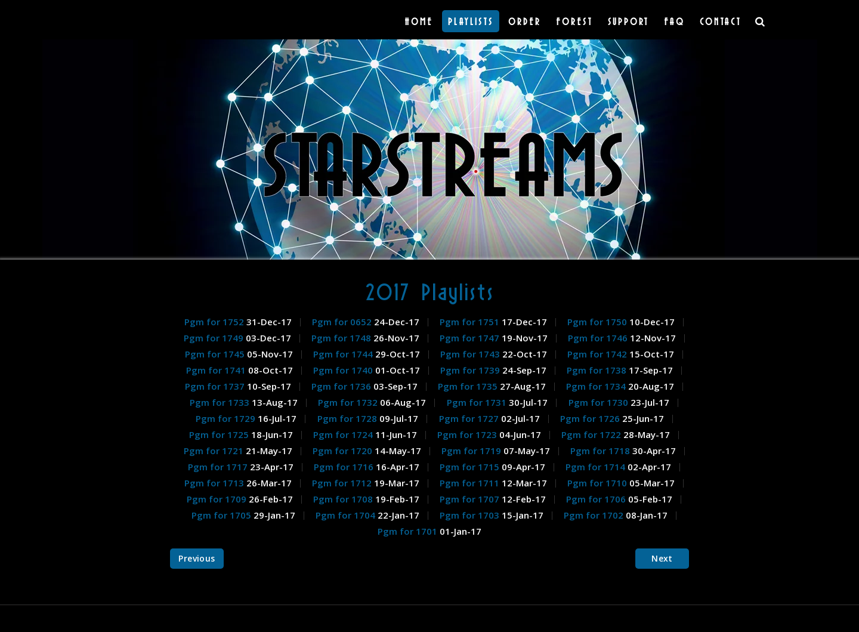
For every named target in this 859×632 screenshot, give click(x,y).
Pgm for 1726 (591, 418)
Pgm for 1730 (599, 402)
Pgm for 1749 (215, 338)
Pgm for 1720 (344, 451)
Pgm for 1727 (470, 418)
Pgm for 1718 (601, 451)
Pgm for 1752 (215, 322)
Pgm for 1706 (597, 499)
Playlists (470, 21)
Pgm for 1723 (468, 434)
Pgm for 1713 (215, 483)
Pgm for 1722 (592, 434)
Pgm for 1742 (598, 354)
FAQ (674, 21)
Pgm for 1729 (227, 418)
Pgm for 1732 (349, 402)
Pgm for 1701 (409, 531)
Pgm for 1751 (471, 322)
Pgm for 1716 (345, 467)
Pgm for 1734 (597, 386)
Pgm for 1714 (597, 467)
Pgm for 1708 (344, 499)
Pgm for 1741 (217, 370)
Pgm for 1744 (344, 354)
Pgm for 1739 (471, 370)
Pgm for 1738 (598, 370)
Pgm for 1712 (343, 483)
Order (524, 21)
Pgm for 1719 (472, 451)
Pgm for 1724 (344, 434)
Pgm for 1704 (347, 515)
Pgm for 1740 (344, 370)
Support (628, 21)
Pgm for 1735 (469, 386)
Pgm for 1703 (471, 515)
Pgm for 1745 (216, 354)
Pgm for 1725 (220, 434)
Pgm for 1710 (598, 483)
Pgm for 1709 (218, 499)
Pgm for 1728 (348, 418)
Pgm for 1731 (478, 402)
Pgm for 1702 (595, 515)
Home (418, 21)
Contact (720, 21)
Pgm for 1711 (471, 483)
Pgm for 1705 (222, 515)
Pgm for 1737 (216, 386)
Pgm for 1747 (471, 338)
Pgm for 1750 (598, 322)
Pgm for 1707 (471, 499)
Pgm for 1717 (219, 467)
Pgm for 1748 (342, 338)
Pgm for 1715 (471, 467)
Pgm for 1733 (221, 402)
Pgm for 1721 (215, 451)
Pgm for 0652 (343, 322)
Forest (574, 21)
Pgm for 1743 (471, 354)
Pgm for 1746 (599, 338)
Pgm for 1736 (342, 386)
